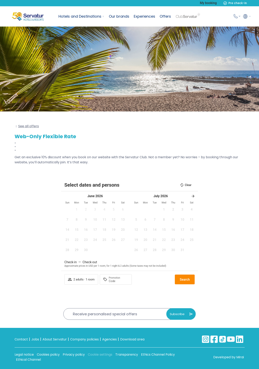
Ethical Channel (28, 359)
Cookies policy (48, 354)
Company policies (84, 339)
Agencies (109, 339)
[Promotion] (118, 281)
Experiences (144, 16)
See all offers (28, 126)
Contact (21, 339)
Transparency (126, 354)
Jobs (35, 339)
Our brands (119, 16)
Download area (132, 339)
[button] (76, 211)
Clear (185, 185)
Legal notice (24, 354)
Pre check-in (237, 3)
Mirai (240, 357)
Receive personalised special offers (105, 314)
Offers (165, 16)
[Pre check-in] (225, 3)
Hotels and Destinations (79, 16)
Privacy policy (74, 354)
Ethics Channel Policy (158, 354)
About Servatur (54, 339)
